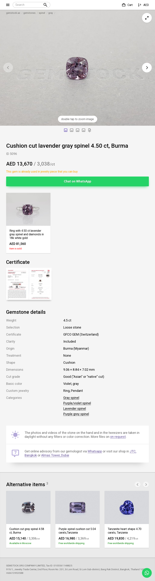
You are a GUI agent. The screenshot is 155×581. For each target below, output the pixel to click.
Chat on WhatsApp (77, 181)
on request (118, 437)
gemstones (29, 12)
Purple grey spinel (76, 414)
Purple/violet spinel (77, 403)
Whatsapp (95, 451)
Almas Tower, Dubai (55, 455)
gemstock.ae (13, 12)
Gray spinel (71, 398)
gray (50, 12)
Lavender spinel (74, 408)
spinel (42, 12)
